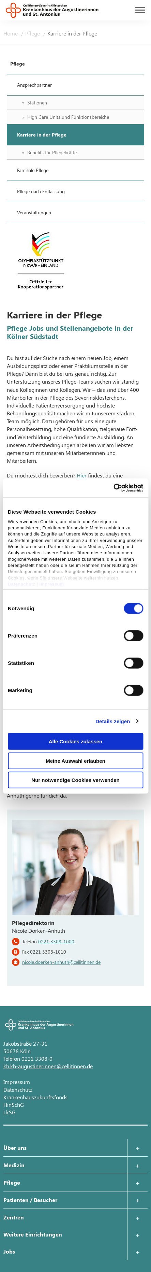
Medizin (14, 1165)
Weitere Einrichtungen (32, 1234)
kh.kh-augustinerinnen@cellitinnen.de (48, 1066)
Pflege (33, 33)
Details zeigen (112, 721)
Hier (82, 475)
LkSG (9, 1112)
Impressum (52, 584)
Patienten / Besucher (30, 1199)
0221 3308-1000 (56, 941)
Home (11, 33)
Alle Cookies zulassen (76, 741)
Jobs (9, 1251)
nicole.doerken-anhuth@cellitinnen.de (61, 962)
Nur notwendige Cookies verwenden (75, 780)
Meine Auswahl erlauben (75, 760)
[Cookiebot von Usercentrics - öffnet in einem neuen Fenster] (113, 487)
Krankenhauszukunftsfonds (35, 1097)
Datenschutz (21, 584)
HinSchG (13, 1104)
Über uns (15, 1147)
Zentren (13, 1217)
